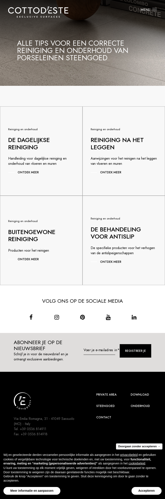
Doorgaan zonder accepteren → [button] (139, 446)
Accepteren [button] (146, 490)
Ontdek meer (28, 172)
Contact (103, 417)
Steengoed (105, 406)
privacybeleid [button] (129, 455)
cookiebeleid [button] (136, 463)
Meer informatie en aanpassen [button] (31, 490)
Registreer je (135, 351)
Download (140, 394)
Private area (106, 394)
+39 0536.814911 (33, 428)
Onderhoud (140, 406)
